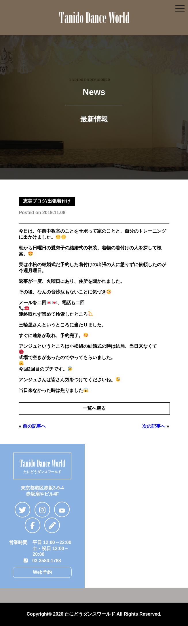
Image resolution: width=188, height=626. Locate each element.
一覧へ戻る (94, 408)
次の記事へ (153, 426)
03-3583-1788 (42, 560)
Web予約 (42, 572)
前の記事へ (34, 426)
